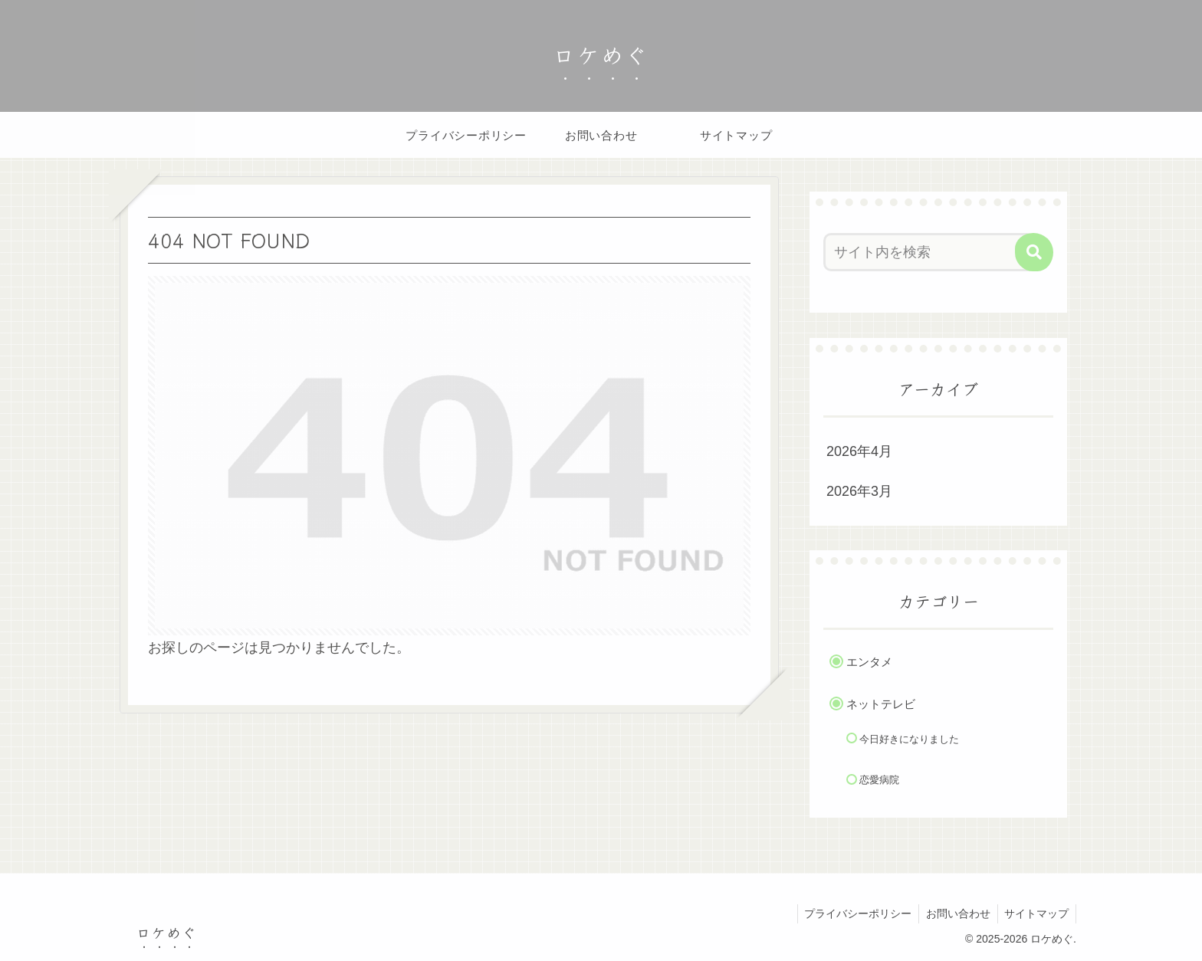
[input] (929, 252)
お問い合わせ (955, 913)
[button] (1034, 252)
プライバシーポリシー (853, 913)
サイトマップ (1035, 913)
